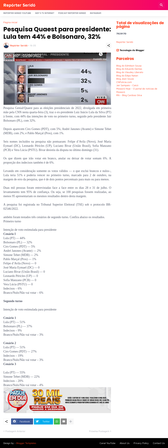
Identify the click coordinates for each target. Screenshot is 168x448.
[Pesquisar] (161, 5)
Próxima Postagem (99, 431)
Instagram (95, 13)
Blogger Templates (26, 443)
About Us (124, 443)
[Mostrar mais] (71, 421)
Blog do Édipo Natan (127, 75)
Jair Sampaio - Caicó (127, 85)
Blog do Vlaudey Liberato (129, 72)
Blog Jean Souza (125, 78)
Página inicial (10, 22)
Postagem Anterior (15, 431)
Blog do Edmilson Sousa (128, 65)
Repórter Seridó (19, 5)
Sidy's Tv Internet (44, 13)
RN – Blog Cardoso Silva (129, 95)
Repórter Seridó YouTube (17, 13)
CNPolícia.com (124, 82)
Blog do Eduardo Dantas (129, 68)
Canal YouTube (107, 443)
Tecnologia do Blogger (130, 50)
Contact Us (159, 443)
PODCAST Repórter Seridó (72, 13)
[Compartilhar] (108, 45)
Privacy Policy (141, 443)
